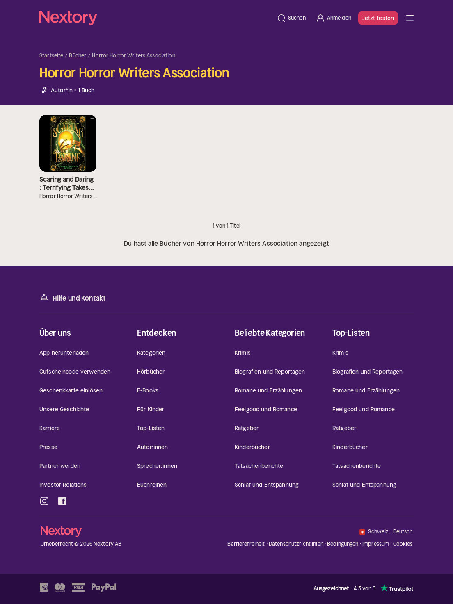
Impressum (375, 543)
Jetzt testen (378, 18)
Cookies (403, 544)
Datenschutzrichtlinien (296, 543)
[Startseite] (155, 18)
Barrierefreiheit (246, 543)
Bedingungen (342, 543)
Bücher (77, 55)
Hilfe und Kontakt (72, 297)
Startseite (51, 55)
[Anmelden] (333, 18)
